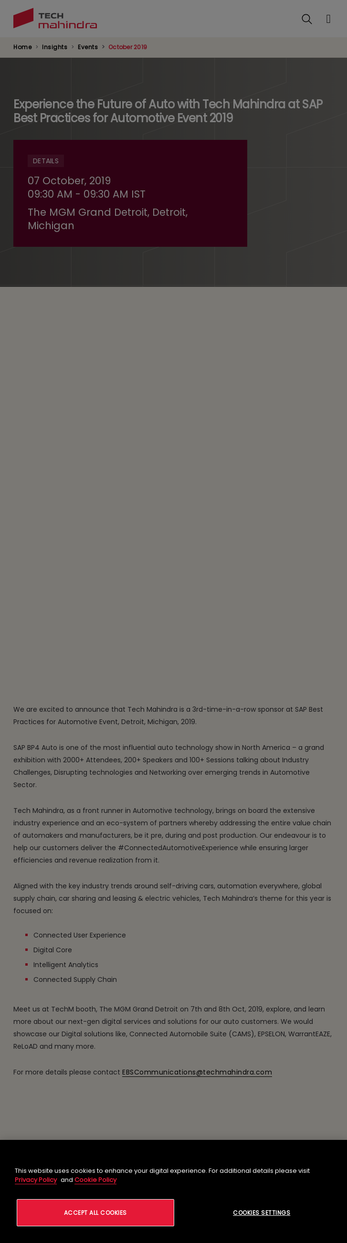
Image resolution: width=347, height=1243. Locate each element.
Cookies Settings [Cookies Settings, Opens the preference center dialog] (261, 1213)
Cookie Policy (95, 1179)
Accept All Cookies (95, 1213)
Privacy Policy (36, 1179)
